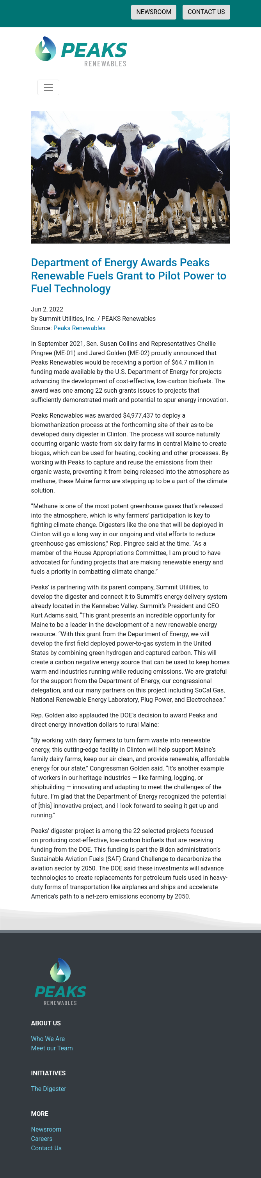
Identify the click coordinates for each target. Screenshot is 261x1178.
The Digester (48, 1089)
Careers (42, 1138)
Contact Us (46, 1148)
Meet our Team (52, 1048)
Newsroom (46, 1129)
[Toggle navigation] (48, 87)
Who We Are (48, 1039)
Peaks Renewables (79, 328)
